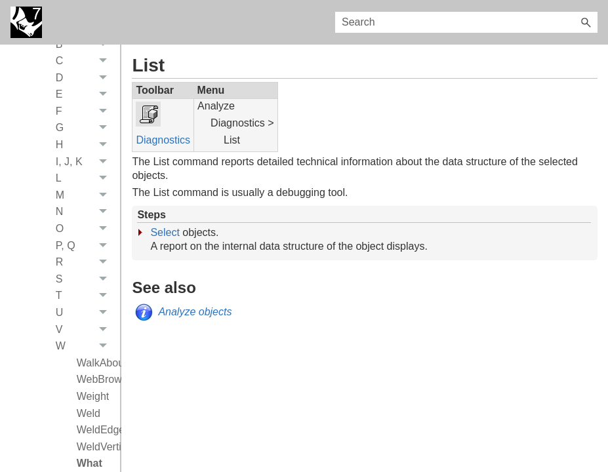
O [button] (85, 231)
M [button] (85, 197)
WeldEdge (95, 432)
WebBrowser (95, 381)
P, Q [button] (85, 248)
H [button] (85, 147)
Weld (88, 416)
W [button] (85, 348)
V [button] (85, 332)
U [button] (85, 315)
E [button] (85, 97)
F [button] (85, 114)
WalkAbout (95, 365)
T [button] (85, 298)
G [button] (85, 131)
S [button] (85, 281)
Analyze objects (195, 311)
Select (164, 232)
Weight (93, 398)
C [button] (85, 63)
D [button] (85, 80)
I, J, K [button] (85, 164)
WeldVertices (95, 449)
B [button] (85, 47)
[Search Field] (466, 22)
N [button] (85, 215)
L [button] (85, 180)
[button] (586, 22)
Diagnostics (163, 140)
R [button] (85, 264)
